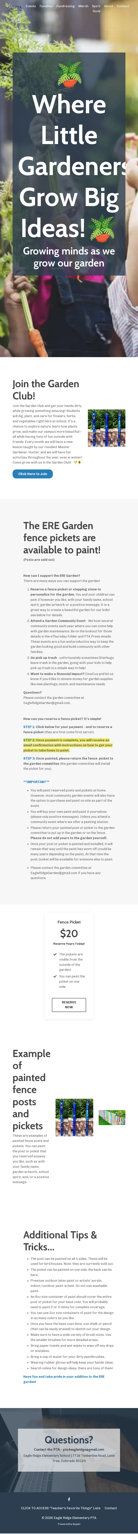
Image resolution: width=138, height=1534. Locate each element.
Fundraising (65, 6)
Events (30, 6)
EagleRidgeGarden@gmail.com (46, 703)
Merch (83, 6)
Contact (123, 6)
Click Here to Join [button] (32, 474)
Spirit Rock (96, 8)
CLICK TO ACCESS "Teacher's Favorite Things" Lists (60, 1509)
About (108, 6)
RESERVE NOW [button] (69, 1005)
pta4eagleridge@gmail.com (83, 1450)
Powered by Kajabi (69, 1524)
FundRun (46, 6)
